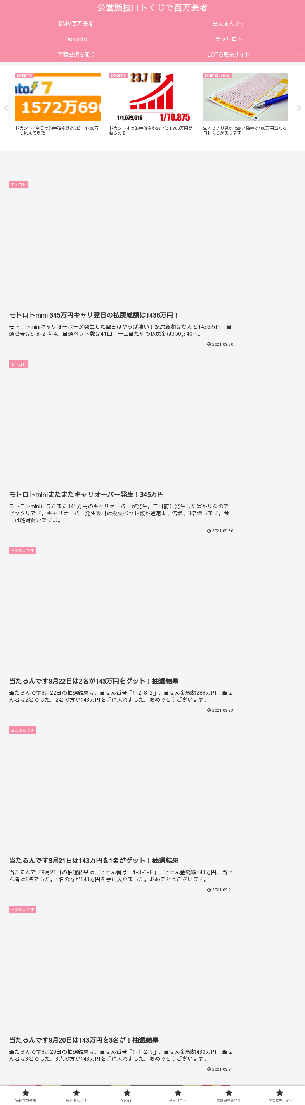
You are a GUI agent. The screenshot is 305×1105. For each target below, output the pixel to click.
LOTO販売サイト (250, 1069)
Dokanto (250, 1058)
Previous (6, 108)
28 (173, 986)
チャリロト (55, 1069)
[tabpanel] (57, 107)
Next (299, 108)
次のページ (152, 959)
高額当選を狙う (152, 1069)
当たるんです (152, 1058)
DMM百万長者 (55, 1058)
